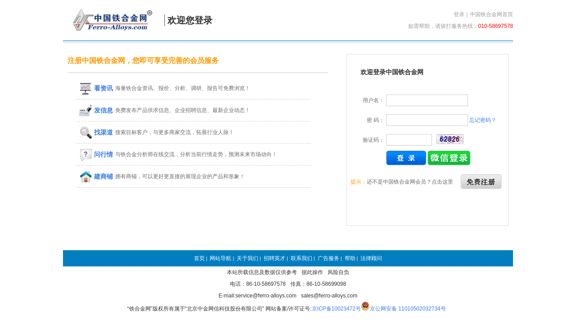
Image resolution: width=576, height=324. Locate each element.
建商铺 (96, 176)
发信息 (96, 110)
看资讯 (96, 88)
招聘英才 (274, 258)
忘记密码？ (482, 120)
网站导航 (220, 258)
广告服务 (328, 258)
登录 (459, 14)
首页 (199, 258)
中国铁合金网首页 (491, 14)
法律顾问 (371, 258)
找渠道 (96, 132)
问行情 (96, 154)
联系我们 (301, 258)
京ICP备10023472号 (336, 309)
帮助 (350, 258)
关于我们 (247, 258)
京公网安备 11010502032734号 (408, 309)
